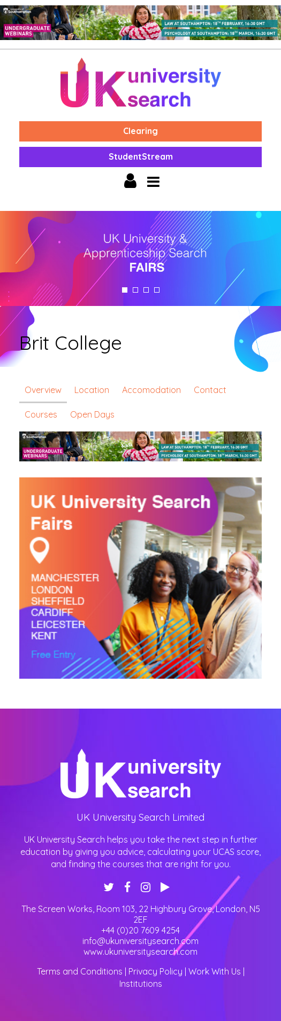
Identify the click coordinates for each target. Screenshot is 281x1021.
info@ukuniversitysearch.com (140, 941)
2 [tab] (135, 290)
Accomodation (151, 389)
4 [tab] (157, 290)
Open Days (92, 414)
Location (91, 389)
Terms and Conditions (80, 971)
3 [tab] (146, 290)
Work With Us (214, 971)
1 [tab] (124, 290)
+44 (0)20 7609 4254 (140, 930)
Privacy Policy (155, 971)
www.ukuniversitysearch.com (140, 951)
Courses (41, 414)
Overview (43, 389)
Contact (210, 389)
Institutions (140, 983)
